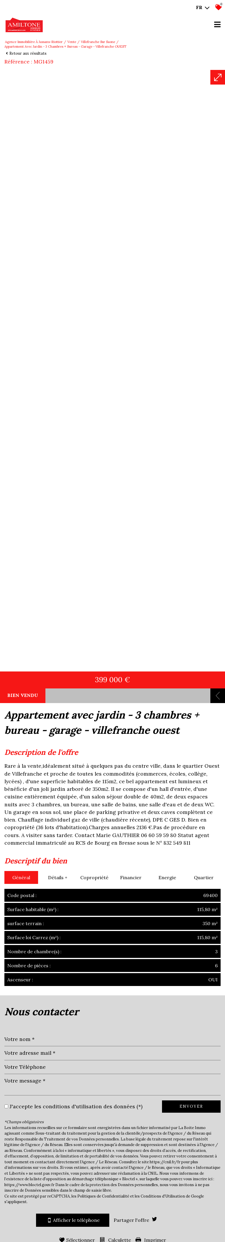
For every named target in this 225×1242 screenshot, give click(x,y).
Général (21, 1208)
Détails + (57, 1208)
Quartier (204, 1208)
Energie (167, 1208)
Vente (71, 42)
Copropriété (94, 1208)
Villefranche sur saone (98, 42)
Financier (131, 1208)
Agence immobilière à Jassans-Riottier (34, 42)
